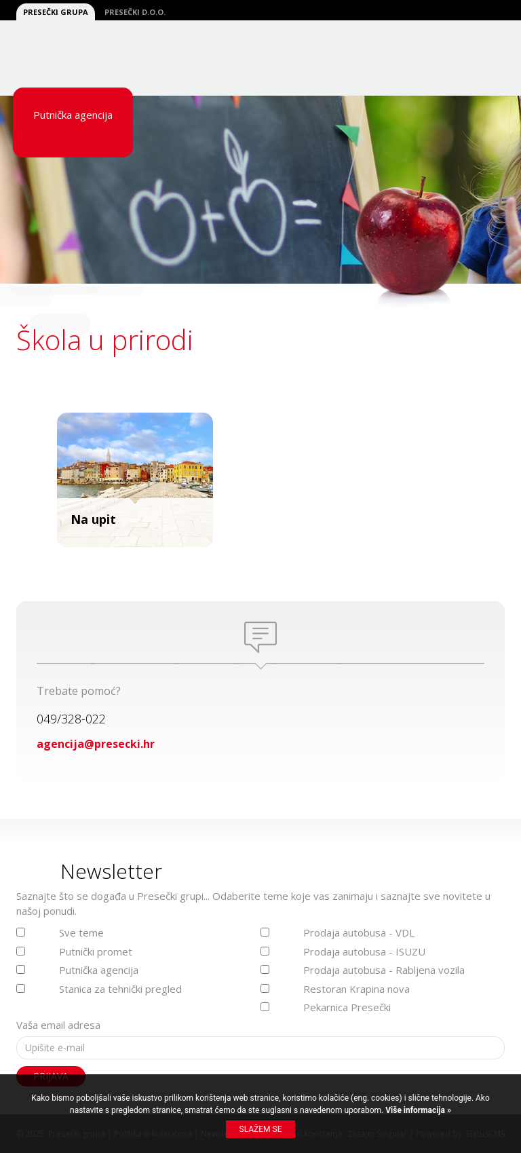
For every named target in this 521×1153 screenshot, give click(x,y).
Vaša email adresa (58, 1025)
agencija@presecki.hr (96, 743)
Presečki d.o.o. (135, 12)
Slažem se (260, 1129)
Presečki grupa (55, 12)
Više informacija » (417, 1110)
